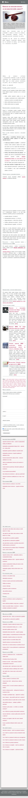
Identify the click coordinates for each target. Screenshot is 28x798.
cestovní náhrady (6, 586)
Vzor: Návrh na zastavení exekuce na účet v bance (14, 739)
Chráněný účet (6, 593)
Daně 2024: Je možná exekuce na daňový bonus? (14, 644)
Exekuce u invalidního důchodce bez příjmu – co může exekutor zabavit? (17, 309)
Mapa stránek (4, 792)
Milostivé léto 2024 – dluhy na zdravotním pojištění (14, 616)
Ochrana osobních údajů (13, 792)
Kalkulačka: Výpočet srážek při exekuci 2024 (12, 624)
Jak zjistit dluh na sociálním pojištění (11, 538)
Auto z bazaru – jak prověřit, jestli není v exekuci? (14, 697)
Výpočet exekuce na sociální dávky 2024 (12, 639)
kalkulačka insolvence (7, 578)
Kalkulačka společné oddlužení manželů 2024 (13, 450)
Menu (7, 2)
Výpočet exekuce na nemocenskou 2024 (12, 642)
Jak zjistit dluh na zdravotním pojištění (11, 540)
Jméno (4, 411)
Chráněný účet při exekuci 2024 (10, 659)
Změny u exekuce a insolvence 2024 (11, 678)
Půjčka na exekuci (7, 583)
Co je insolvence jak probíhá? (9, 471)
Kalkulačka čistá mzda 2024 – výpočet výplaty (13, 632)
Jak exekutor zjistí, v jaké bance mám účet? (12, 666)
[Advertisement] (14, 59)
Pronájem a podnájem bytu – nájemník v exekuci (13, 694)
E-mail (4, 416)
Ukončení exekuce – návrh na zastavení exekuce (13, 730)
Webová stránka (6, 420)
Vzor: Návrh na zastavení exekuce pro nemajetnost (14, 737)
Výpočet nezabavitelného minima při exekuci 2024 (17, 386)
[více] (16, 323)
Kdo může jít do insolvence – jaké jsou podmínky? (14, 473)
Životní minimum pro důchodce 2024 (8, 387)
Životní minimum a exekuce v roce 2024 (11, 483)
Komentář (5, 396)
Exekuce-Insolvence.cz (16, 791)
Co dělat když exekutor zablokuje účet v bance (13, 668)
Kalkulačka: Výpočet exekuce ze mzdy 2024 (12, 637)
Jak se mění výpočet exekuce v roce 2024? (12, 381)
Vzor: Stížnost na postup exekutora (10, 742)
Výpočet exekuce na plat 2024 (11, 385)
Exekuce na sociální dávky (9, 380)
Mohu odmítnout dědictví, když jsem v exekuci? (13, 603)
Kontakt (24, 791)
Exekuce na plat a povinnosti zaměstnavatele (13, 580)
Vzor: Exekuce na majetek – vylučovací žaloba (13, 749)
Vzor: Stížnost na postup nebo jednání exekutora (13, 711)
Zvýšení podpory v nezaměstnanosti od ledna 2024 (14, 634)
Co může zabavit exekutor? (10, 379)
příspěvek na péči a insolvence (9, 588)
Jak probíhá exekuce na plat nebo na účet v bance (14, 699)
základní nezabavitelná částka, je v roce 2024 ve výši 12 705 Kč (15, 158)
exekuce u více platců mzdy (9, 575)
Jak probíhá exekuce (7, 591)
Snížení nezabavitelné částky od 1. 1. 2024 (12, 626)
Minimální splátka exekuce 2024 (10, 629)
